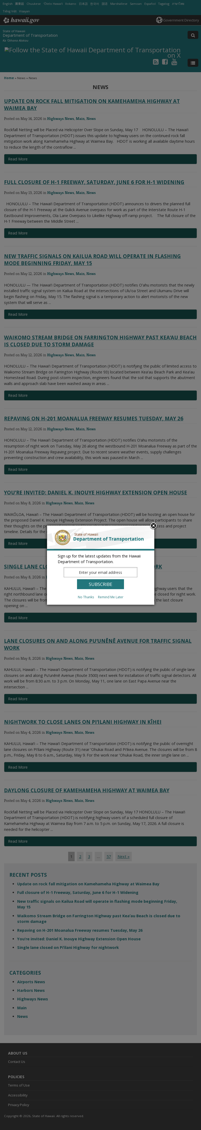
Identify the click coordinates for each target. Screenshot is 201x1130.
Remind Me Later (110, 597)
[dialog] (100, 565)
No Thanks (86, 597)
